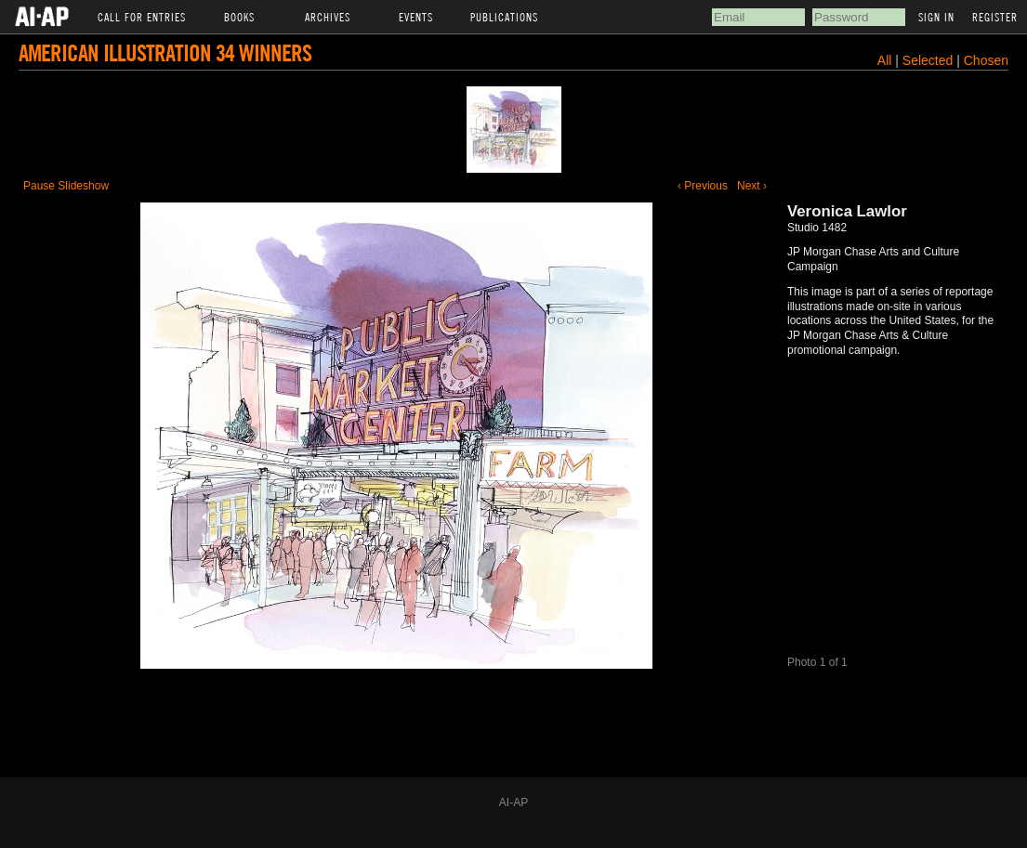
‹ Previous (703, 185)
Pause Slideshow (66, 185)
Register (995, 16)
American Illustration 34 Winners (165, 52)
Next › (752, 185)
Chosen (986, 60)
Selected (929, 60)
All (884, 60)
